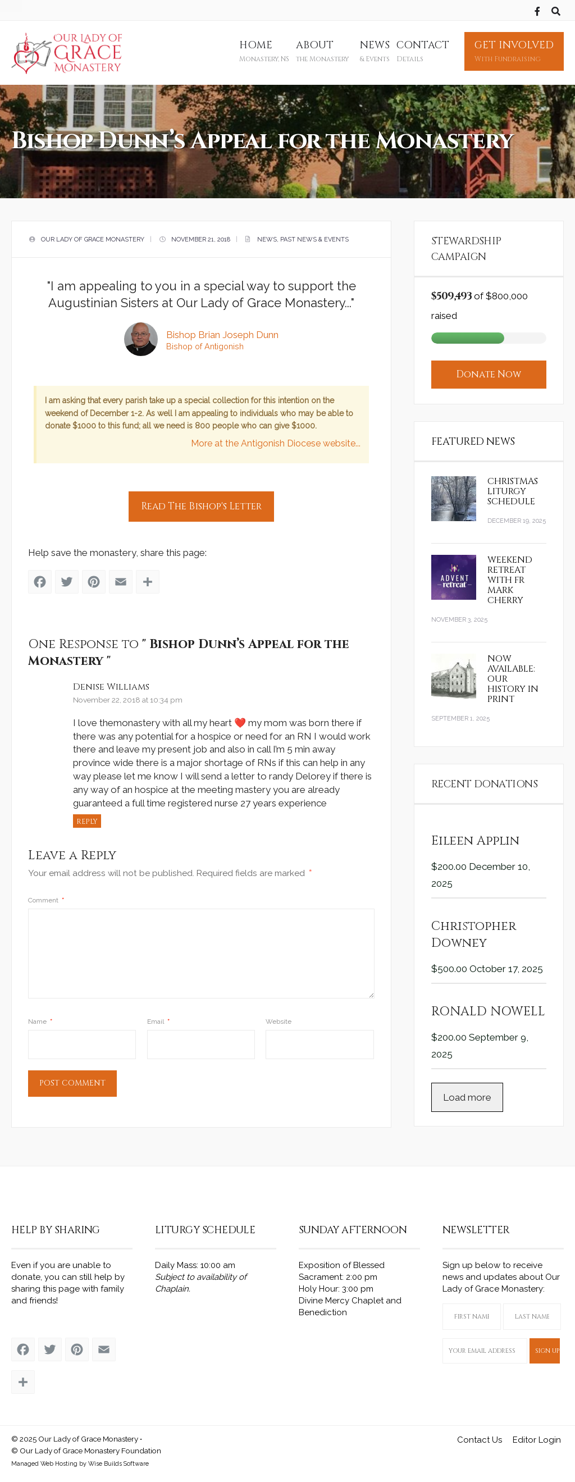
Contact (422, 51)
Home (264, 51)
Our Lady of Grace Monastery (92, 237)
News (375, 51)
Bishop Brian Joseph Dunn (222, 333)
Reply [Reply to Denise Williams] (87, 818)
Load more (467, 1093)
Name (41, 1018)
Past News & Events (314, 237)
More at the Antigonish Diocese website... (275, 441)
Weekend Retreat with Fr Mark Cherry (509, 576)
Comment (47, 896)
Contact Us (479, 1436)
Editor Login (537, 1436)
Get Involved (514, 51)
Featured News (473, 438)
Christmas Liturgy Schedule (512, 487)
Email (158, 1018)
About (322, 51)
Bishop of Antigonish (205, 345)
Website (278, 1018)
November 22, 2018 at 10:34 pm (128, 695)
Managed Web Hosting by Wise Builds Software (80, 1459)
